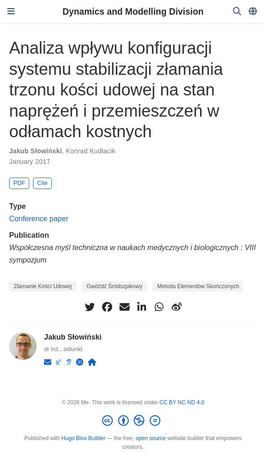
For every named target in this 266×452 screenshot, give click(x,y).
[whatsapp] (159, 307)
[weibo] (177, 307)
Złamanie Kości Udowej (43, 286)
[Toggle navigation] (11, 11)
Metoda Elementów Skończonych (198, 286)
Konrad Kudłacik (90, 151)
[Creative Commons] (132, 421)
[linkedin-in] (142, 307)
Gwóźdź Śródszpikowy (114, 286)
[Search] (237, 11)
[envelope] (124, 307)
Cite (42, 182)
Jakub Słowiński (35, 151)
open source (151, 438)
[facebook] (107, 307)
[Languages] (254, 11)
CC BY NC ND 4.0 (181, 402)
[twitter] (90, 307)
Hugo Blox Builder (83, 438)
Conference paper (38, 218)
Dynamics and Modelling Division (132, 11)
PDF (19, 182)
